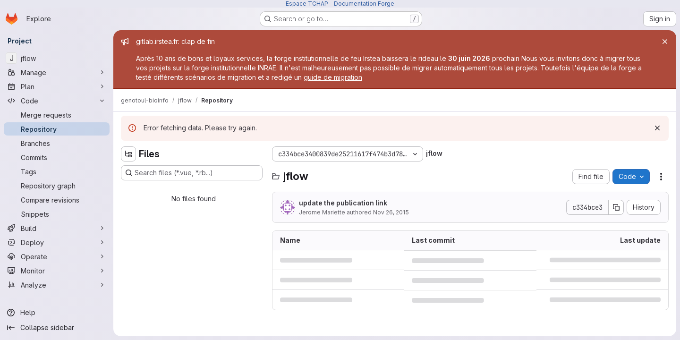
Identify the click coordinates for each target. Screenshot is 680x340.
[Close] (665, 41)
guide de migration (333, 77)
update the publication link (343, 203)
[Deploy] (57, 242)
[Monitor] (57, 270)
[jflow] (57, 58)
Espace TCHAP (307, 3)
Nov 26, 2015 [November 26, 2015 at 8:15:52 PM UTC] (391, 212)
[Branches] (57, 143)
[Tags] (57, 171)
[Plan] (57, 86)
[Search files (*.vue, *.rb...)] (192, 172)
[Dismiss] (657, 128)
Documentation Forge (364, 3)
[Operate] (57, 256)
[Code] (57, 100)
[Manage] (57, 72)
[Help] (57, 312)
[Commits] (57, 157)
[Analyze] (57, 284)
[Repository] (57, 129)
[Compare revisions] (57, 199)
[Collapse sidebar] (57, 327)
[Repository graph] (57, 185)
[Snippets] (57, 214)
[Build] (57, 228)
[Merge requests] (57, 114)
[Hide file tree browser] (128, 154)
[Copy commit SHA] (616, 207)
